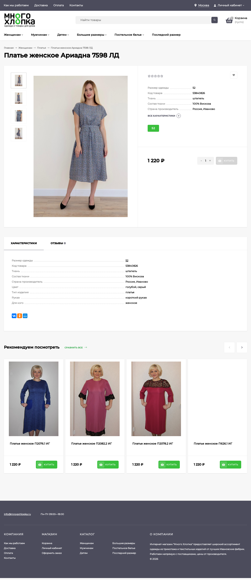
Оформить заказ (52, 553)
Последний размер (124, 553)
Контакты (76, 5)
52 (153, 128)
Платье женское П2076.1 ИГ (30, 443)
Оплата (58, 5)
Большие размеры (123, 543)
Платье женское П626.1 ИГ (213, 443)
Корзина (47, 543)
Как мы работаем (16, 5)
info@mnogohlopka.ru (17, 514)
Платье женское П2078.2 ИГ (152, 443)
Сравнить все (76, 347)
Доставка (41, 5)
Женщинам (25, 47)
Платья (41, 47)
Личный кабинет (52, 548)
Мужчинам (86, 548)
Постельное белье (123, 548)
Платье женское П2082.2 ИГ (91, 443)
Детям (83, 553)
